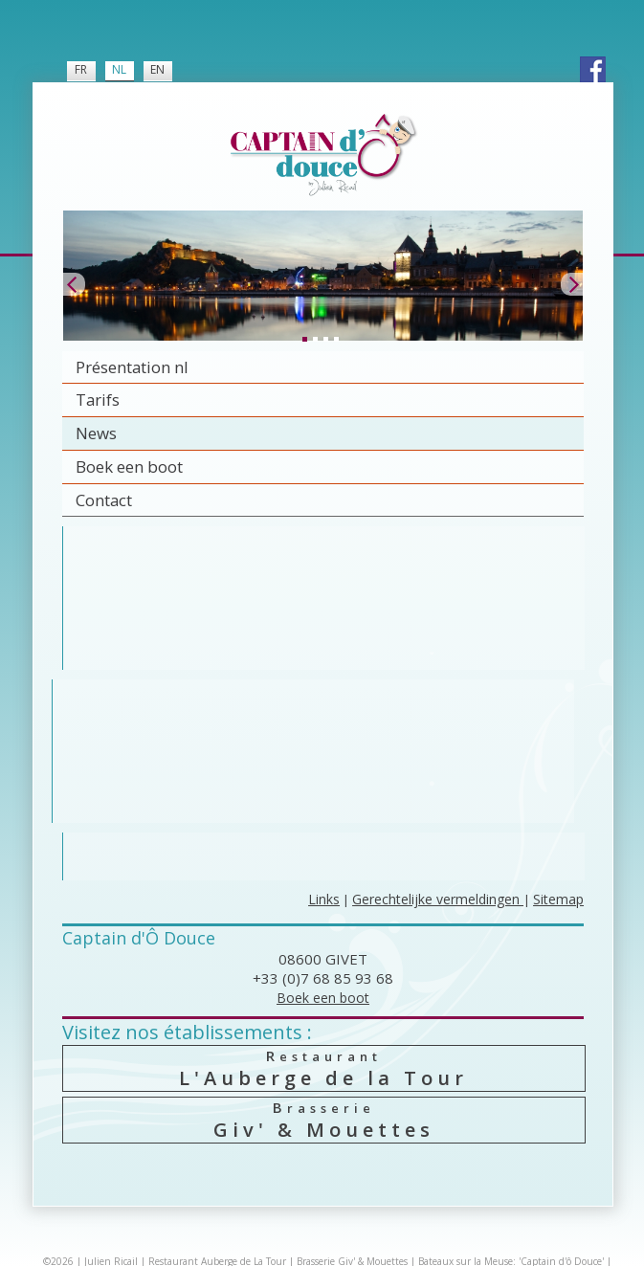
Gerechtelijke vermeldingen (437, 899)
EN (157, 69)
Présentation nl (132, 367)
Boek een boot (129, 466)
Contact (104, 500)
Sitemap (558, 899)
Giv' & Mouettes (324, 1120)
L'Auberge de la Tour (324, 1068)
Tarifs (98, 400)
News (96, 433)
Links (324, 899)
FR (81, 69)
